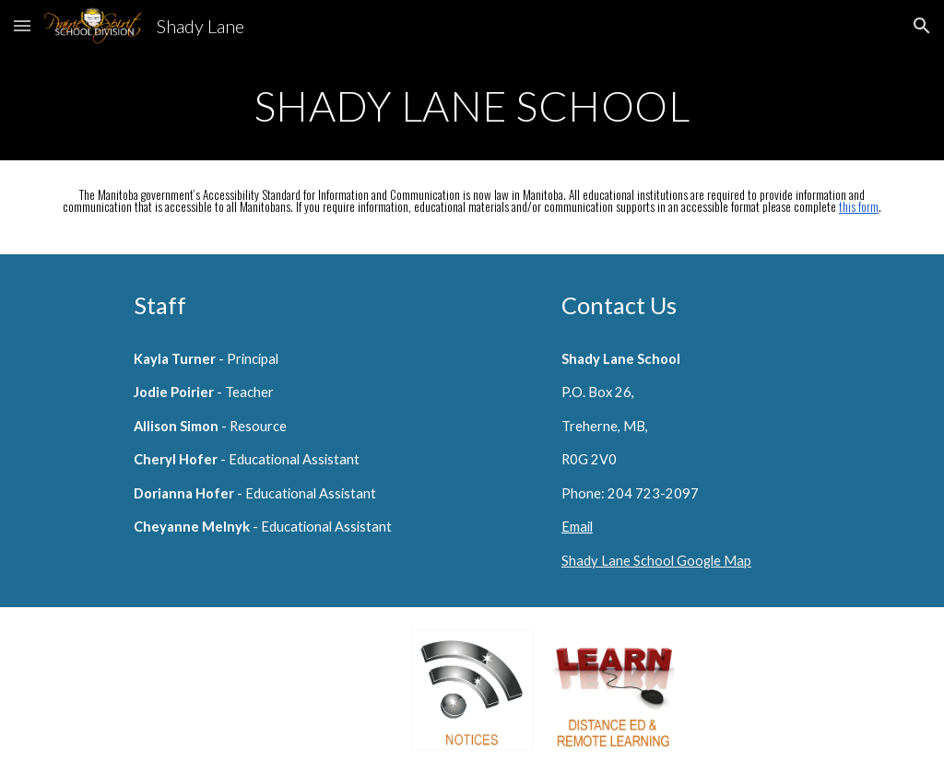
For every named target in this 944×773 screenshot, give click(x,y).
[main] (472, 106)
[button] (22, 25)
